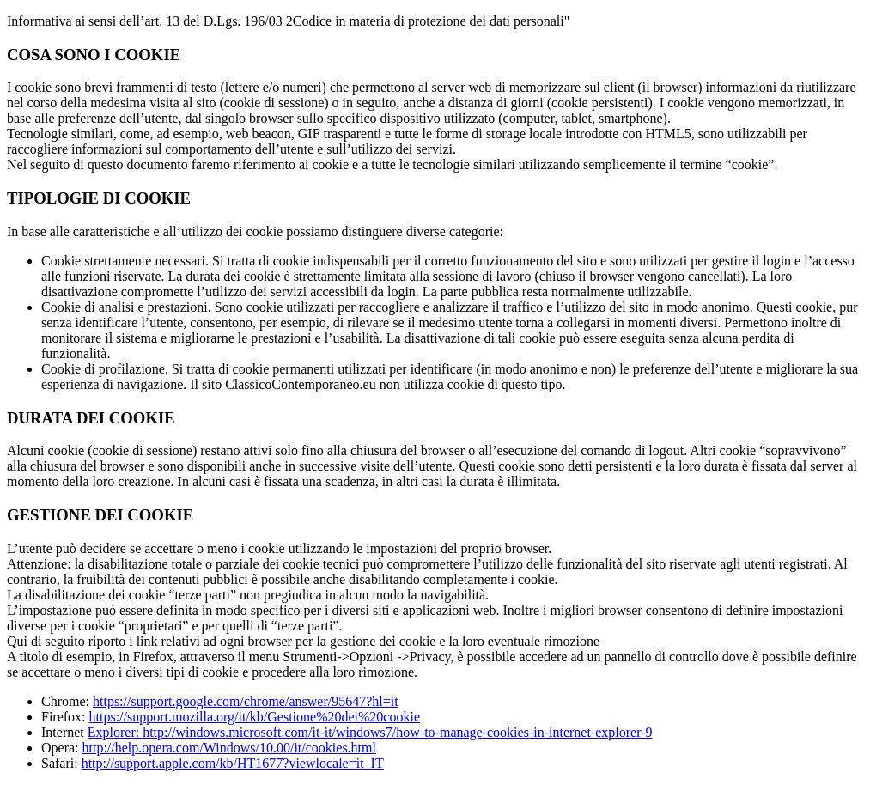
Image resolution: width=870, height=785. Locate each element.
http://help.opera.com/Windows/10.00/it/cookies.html (229, 747)
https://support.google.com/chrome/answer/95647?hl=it (245, 701)
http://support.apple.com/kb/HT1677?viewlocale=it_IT (233, 763)
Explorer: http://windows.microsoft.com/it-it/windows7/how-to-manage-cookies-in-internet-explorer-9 (370, 732)
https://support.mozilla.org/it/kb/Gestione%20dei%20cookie (254, 716)
